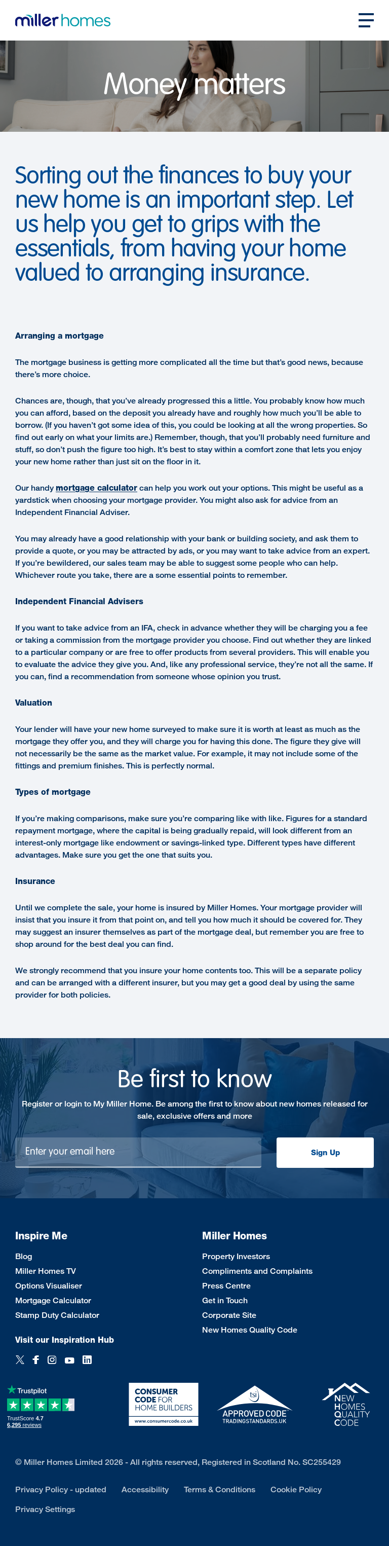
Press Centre (226, 1286)
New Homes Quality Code (249, 1330)
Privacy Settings (45, 1509)
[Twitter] (20, 1361)
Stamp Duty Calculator (57, 1315)
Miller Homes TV (45, 1271)
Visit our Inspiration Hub (64, 1340)
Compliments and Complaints (257, 1271)
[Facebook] (36, 1361)
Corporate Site (229, 1315)
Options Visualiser (48, 1286)
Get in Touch (225, 1300)
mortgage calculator (96, 488)
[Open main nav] (366, 20)
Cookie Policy (296, 1489)
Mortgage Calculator (53, 1300)
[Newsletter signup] (138, 1152)
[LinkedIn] (87, 1361)
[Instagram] (52, 1361)
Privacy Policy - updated (60, 1489)
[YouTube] (69, 1361)
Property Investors (236, 1256)
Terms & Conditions (219, 1489)
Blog (23, 1256)
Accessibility (145, 1489)
